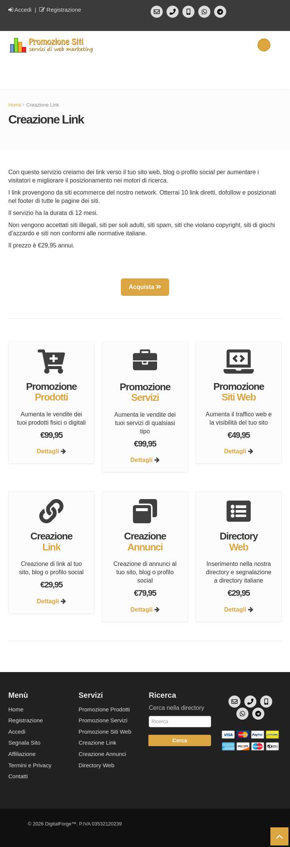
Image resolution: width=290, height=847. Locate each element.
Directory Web (96, 765)
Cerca (180, 740)
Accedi (19, 9)
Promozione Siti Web (105, 731)
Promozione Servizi (103, 720)
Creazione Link (97, 742)
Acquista (145, 287)
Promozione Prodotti (104, 709)
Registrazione (60, 9)
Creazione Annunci (102, 754)
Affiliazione (21, 754)
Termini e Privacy (29, 765)
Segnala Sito (24, 742)
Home (15, 105)
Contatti (18, 776)
